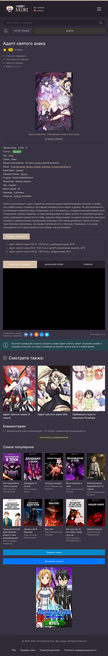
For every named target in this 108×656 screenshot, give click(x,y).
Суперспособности (61, 166)
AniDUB (17, 196)
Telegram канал (54, 552)
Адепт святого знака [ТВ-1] (23, 244)
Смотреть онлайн (20, 264)
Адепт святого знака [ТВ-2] (23, 251)
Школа (29, 166)
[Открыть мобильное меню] (99, 9)
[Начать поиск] (101, 23)
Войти (69, 31)
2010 (11, 155)
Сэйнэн (19, 170)
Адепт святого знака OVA (22, 248)
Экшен (37, 166)
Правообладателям (50, 650)
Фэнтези (46, 166)
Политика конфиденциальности (80, 650)
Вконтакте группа (54, 561)
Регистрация (21, 31)
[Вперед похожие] (105, 393)
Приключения (18, 166)
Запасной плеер (54, 264)
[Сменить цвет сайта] (6, 31)
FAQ (14, 650)
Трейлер (88, 264)
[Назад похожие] (3, 393)
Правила (27, 650)
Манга (24, 174)
